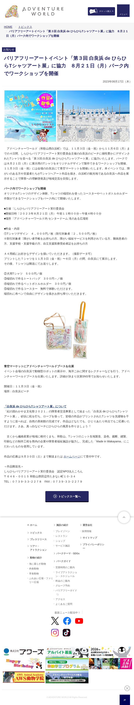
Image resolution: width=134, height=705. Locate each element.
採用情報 (86, 531)
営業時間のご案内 (65, 567)
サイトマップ (90, 537)
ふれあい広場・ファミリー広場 (41, 580)
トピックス (25, 26)
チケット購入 (105, 11)
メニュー (123, 15)
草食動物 (34, 573)
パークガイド (63, 561)
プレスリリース (38, 539)
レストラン (61, 536)
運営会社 (87, 525)
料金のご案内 (63, 581)
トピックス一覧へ (69, 496)
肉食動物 (34, 568)
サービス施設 (63, 545)
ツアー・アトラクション (38, 548)
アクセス (60, 599)
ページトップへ (124, 517)
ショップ (60, 541)
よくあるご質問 (64, 604)
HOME (8, 26)
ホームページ (72, 456)
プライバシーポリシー (93, 546)
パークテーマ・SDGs (68, 553)
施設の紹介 (62, 525)
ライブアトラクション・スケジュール (66, 574)
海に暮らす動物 (37, 563)
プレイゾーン (63, 531)
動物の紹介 (36, 557)
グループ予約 (63, 585)
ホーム (33, 525)
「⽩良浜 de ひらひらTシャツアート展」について (35, 406)
